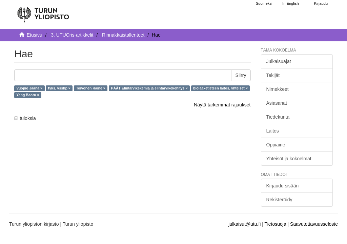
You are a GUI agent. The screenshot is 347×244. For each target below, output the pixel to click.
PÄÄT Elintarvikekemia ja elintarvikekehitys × (149, 88)
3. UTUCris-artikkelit (72, 35)
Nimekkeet (277, 89)
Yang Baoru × (27, 95)
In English (290, 3)
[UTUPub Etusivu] (43, 12)
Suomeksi (264, 3)
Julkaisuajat (278, 61)
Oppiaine (275, 144)
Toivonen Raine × (90, 88)
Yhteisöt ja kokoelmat (288, 158)
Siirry (241, 75)
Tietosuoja (275, 224)
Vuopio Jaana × (29, 88)
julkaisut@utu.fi (244, 224)
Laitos (272, 131)
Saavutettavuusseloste (314, 224)
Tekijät (273, 75)
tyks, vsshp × (59, 88)
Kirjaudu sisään (282, 185)
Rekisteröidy (279, 199)
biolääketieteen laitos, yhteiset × (220, 88)
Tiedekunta (278, 117)
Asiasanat (276, 103)
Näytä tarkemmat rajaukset (222, 104)
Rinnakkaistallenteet (123, 35)
